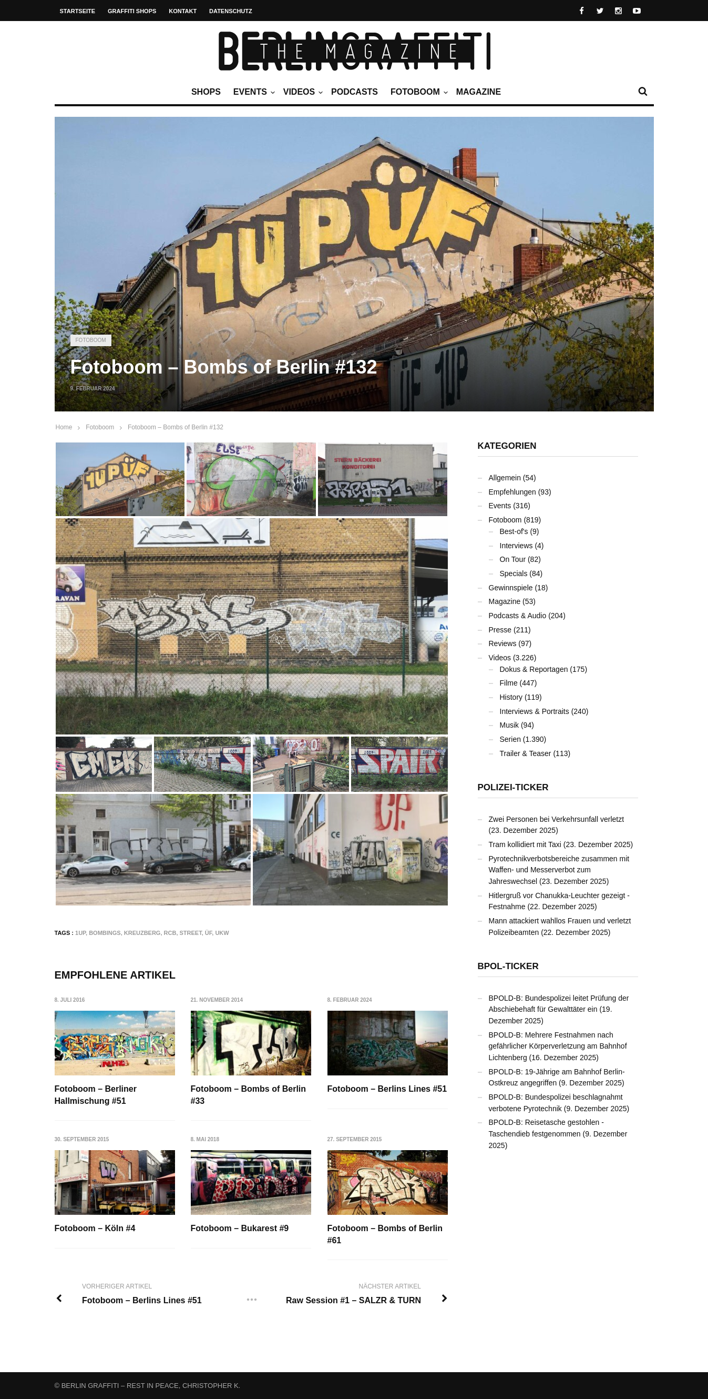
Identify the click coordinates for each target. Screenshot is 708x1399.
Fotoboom (418, 92)
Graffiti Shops (132, 11)
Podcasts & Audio (518, 615)
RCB (170, 933)
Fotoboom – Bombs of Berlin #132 (175, 427)
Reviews (503, 643)
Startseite (78, 11)
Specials (514, 573)
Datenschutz (230, 11)
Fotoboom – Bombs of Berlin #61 (385, 1234)
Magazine (478, 91)
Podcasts (354, 91)
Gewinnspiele (511, 587)
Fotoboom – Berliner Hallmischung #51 (96, 1094)
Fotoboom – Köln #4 (95, 1228)
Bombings (105, 933)
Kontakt (183, 11)
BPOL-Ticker (508, 966)
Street (191, 933)
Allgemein (505, 478)
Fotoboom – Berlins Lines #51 (387, 1088)
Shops (206, 91)
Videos (301, 92)
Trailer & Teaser (525, 753)
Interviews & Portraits (534, 711)
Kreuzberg (142, 933)
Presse (500, 630)
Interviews (516, 545)
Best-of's (514, 531)
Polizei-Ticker (513, 787)
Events (252, 92)
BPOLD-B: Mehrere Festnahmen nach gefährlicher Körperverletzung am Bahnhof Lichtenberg (558, 1046)
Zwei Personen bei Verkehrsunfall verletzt (556, 819)
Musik (509, 725)
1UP (80, 933)
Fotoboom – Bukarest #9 (240, 1228)
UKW (222, 933)
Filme (509, 683)
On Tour (513, 559)
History (511, 697)
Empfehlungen (512, 492)
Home (64, 427)
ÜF (208, 933)
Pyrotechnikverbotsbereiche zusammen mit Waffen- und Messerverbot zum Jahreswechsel (559, 869)
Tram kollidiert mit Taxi (525, 844)
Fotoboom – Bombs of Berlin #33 (248, 1094)
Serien (510, 739)
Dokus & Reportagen (534, 669)
